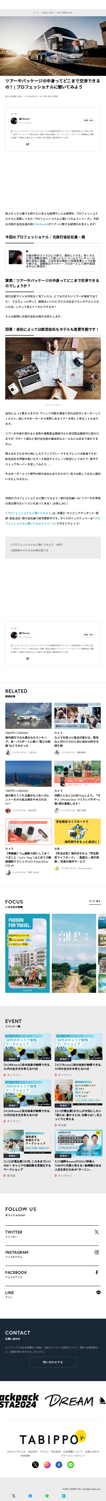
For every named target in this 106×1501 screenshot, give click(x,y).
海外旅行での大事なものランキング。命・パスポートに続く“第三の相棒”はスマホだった (27, 741)
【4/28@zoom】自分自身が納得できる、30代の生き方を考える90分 (27, 1067)
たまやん (32, 752)
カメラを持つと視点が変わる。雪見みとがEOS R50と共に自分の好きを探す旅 (76, 741)
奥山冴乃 (32, 810)
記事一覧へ (89, 120)
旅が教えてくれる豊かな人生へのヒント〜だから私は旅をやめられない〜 (27, 799)
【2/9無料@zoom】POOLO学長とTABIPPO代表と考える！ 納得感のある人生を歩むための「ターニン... (78, 1165)
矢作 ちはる (33, 872)
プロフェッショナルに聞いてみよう (29, 513)
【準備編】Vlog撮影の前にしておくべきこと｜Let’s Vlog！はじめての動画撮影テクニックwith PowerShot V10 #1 (28, 859)
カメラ (58, 733)
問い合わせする (53, 1362)
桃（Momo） (24, 119)
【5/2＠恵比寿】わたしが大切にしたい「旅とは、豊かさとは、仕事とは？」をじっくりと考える (78, 1115)
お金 (57, 848)
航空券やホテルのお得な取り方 (30, 550)
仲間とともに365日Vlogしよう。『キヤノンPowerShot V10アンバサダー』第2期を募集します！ (77, 799)
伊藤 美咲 (81, 752)
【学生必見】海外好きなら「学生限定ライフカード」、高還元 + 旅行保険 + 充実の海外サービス (76, 857)
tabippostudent (85, 868)
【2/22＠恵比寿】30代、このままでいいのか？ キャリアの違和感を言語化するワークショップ (27, 1165)
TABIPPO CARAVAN (16, 733)
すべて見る (95, 901)
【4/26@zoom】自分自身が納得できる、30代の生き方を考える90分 (27, 1113)
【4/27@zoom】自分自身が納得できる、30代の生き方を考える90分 (78, 1067)
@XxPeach (40, 224)
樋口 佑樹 (81, 810)
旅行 (60, 544)
